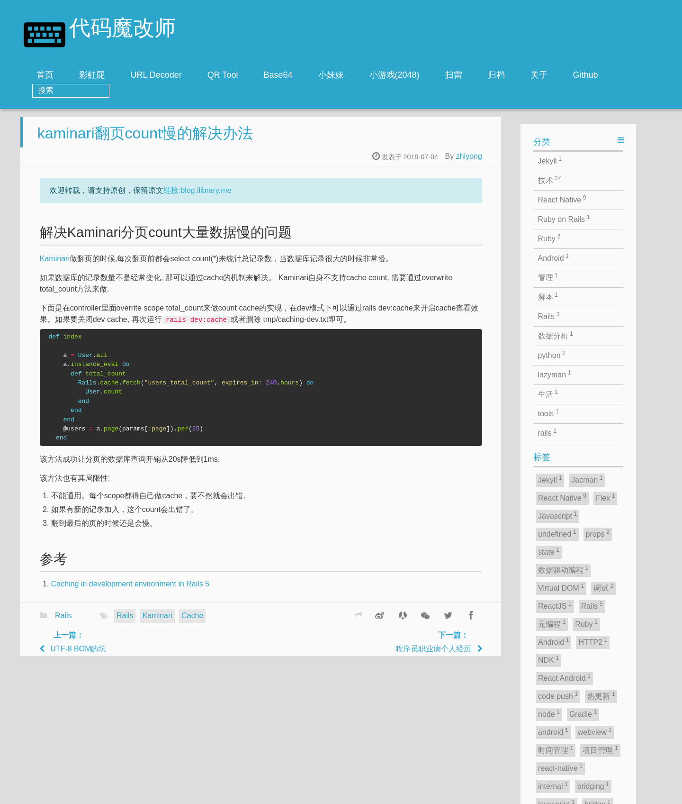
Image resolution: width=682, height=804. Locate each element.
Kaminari (119, 265)
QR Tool (222, 75)
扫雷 (453, 75)
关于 (538, 75)
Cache (256, 622)
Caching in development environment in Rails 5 (194, 590)
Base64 (278, 75)
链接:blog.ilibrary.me (261, 197)
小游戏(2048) (394, 75)
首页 (45, 75)
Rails (127, 622)
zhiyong (533, 163)
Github (585, 75)
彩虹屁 (92, 75)
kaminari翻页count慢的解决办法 (209, 139)
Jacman (369, 794)
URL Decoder (155, 75)
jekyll (295, 794)
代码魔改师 (122, 30)
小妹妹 (331, 75)
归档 (496, 75)
